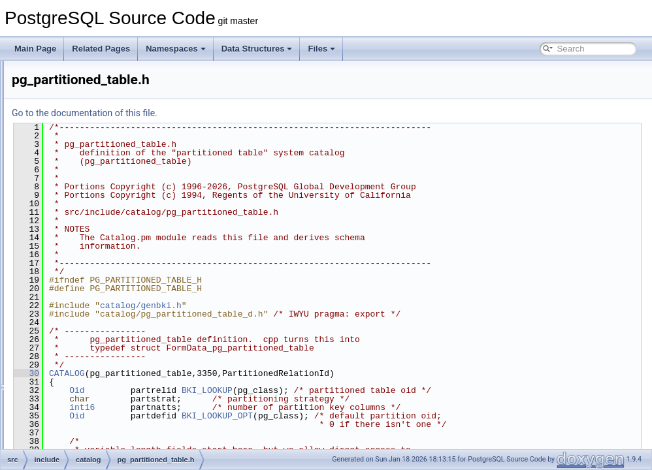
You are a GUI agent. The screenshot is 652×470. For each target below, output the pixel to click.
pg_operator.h (98, 218)
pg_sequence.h (101, 404)
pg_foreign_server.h (109, 74)
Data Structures (257, 49)
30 (190, 373)
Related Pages (101, 49)
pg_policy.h (94, 275)
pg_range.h (94, 347)
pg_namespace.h (104, 189)
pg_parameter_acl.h (109, 246)
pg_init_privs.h (99, 131)
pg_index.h (93, 103)
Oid (240, 390)
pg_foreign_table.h (106, 88)
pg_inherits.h (97, 117)
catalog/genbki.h (304, 305)
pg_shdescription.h (107, 433)
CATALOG (230, 373)
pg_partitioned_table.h (113, 261)
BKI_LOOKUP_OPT (380, 416)
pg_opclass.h (97, 203)
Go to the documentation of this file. (248, 113)
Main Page (35, 49)
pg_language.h (100, 146)
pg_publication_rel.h (109, 332)
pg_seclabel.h (98, 390)
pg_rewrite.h (96, 376)
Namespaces (176, 49)
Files (321, 49)
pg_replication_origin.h (114, 361)
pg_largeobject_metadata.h (121, 175)
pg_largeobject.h (103, 160)
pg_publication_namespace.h (125, 318)
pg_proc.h (91, 289)
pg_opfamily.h (98, 232)
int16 (245, 407)
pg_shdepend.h (101, 419)
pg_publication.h (102, 304)
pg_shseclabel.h (102, 447)
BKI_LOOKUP (370, 390)
